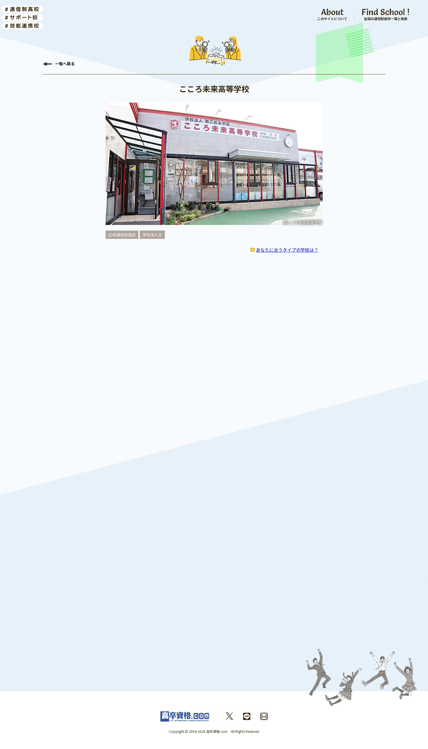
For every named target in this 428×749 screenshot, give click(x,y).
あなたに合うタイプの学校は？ (287, 249)
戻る (65, 64)
